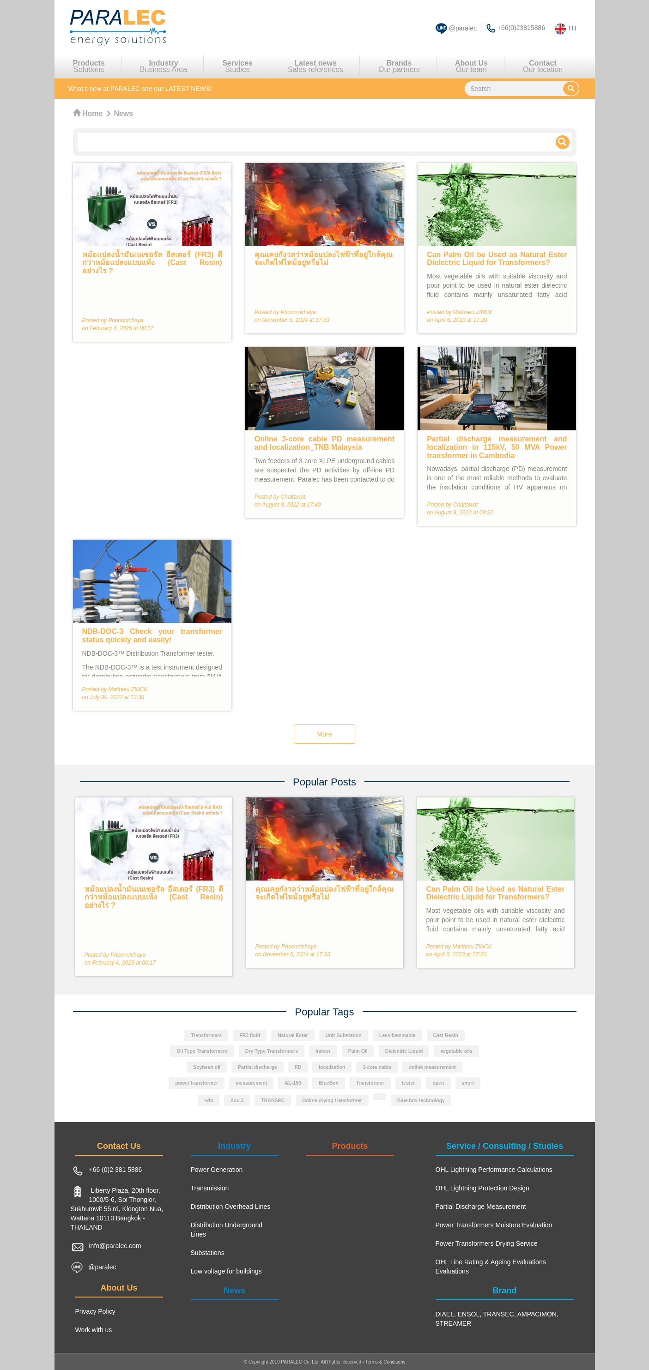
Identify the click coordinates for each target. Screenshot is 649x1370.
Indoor (323, 1051)
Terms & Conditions (385, 1361)
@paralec (463, 28)
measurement (251, 1083)
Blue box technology (421, 1100)
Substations (207, 1252)
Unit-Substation (344, 1035)
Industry (234, 1146)
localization (332, 1067)
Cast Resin (445, 1035)
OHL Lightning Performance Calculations (494, 1169)
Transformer (370, 1083)
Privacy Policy (95, 1311)
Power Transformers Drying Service (487, 1243)
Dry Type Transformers (271, 1051)
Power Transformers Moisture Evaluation (494, 1225)
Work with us (93, 1330)
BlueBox (329, 1083)
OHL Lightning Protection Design (482, 1188)
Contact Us (119, 1146)
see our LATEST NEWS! (140, 88)
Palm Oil (358, 1051)
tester (408, 1083)
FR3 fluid (249, 1035)
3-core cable (377, 1067)
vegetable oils (456, 1051)
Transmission (210, 1188)
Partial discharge (257, 1067)
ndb (208, 1100)
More (324, 734)
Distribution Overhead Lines (231, 1206)
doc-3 (236, 1100)
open (438, 1083)
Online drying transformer (332, 1100)
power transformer (196, 1083)
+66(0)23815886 (521, 27)
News (234, 1290)
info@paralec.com (115, 1245)
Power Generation (217, 1169)
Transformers (206, 1035)
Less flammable (397, 1035)
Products (350, 1146)
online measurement (432, 1067)
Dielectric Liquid (404, 1051)
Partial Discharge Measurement (481, 1206)
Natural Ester (293, 1035)
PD (298, 1067)
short (468, 1083)
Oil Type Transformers (202, 1051)
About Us (119, 1287)
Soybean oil (206, 1067)
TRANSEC (273, 1100)
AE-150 (293, 1083)
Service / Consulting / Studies (504, 1146)
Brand (504, 1290)
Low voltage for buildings (226, 1271)
